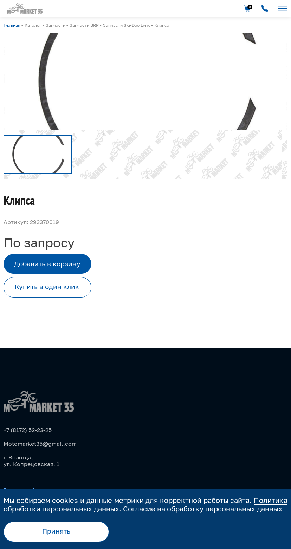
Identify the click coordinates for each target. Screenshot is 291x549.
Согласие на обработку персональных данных (202, 508)
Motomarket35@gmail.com (40, 443)
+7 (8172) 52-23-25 (28, 429)
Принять (56, 531)
